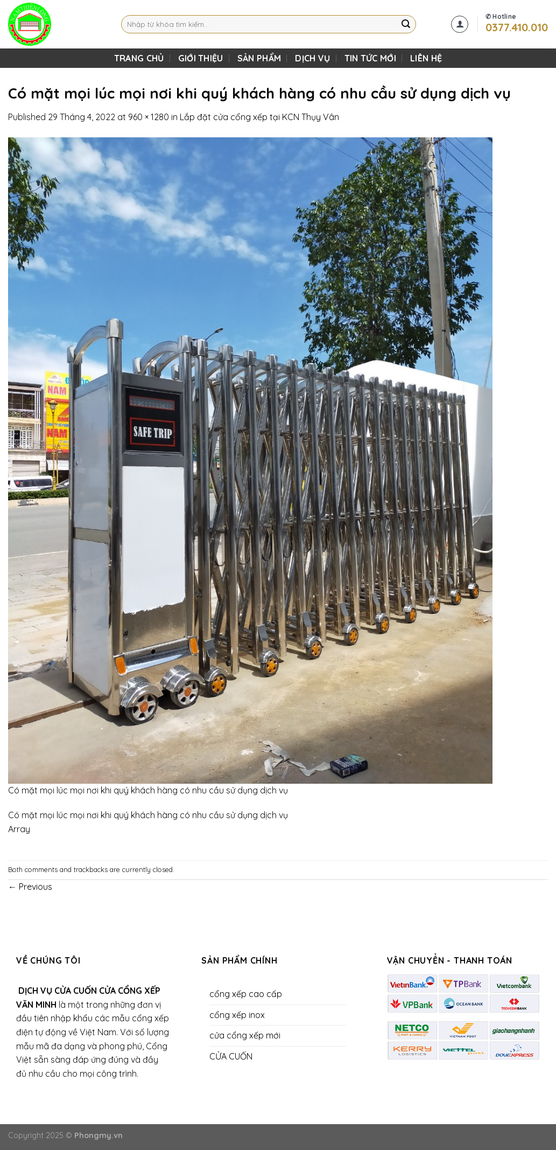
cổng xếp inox (237, 1014)
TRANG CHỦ (139, 58)
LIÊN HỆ (426, 58)
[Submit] (406, 24)
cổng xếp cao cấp (245, 993)
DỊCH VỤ (312, 58)
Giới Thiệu (200, 58)
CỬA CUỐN (230, 1056)
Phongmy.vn (98, 1135)
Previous (30, 886)
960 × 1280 (148, 116)
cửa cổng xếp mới (244, 1035)
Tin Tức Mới (370, 58)
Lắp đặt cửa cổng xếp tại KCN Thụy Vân (259, 116)
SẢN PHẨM (259, 58)
